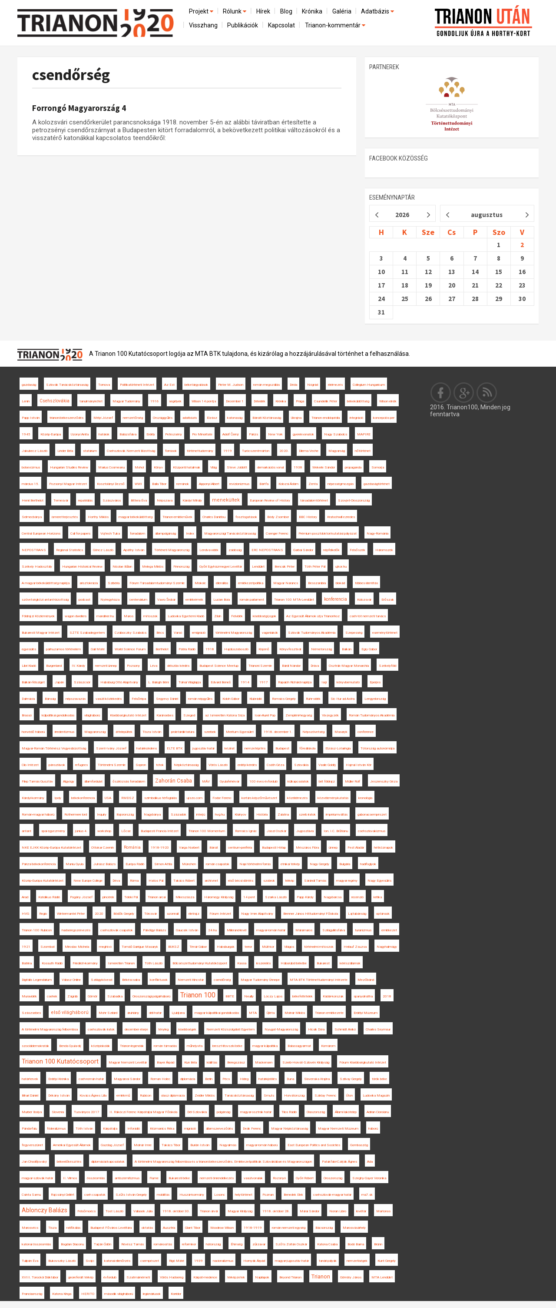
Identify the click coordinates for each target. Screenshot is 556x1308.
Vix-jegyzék (330, 715)
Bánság (50, 699)
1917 (263, 682)
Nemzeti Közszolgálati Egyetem (230, 1029)
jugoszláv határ (203, 748)
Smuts (269, 1095)
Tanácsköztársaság (239, 1095)
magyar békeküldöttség (135, 517)
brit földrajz (327, 781)
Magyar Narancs (285, 583)
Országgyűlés (162, 418)
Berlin (208, 1079)
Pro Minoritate (202, 434)
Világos (289, 947)
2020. (284, 451)
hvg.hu (220, 814)
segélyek (175, 401)
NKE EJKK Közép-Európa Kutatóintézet (51, 848)
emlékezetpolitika (250, 583)
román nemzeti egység (288, 1228)
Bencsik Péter (285, 567)
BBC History (308, 517)
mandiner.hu (105, 616)
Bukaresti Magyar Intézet (41, 633)
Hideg (244, 1079)
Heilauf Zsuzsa (355, 947)
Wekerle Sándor (323, 467)
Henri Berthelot (32, 500)
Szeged (189, 715)
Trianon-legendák (132, 1046)
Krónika (312, 11)
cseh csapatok (95, 1195)
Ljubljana (178, 1013)
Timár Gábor (198, 947)
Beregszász (236, 1062)
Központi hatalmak (186, 467)
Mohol (139, 467)
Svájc (90, 1261)
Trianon (320, 1276)
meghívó (105, 947)
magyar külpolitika (265, 1046)
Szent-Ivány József (111, 748)
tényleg (163, 1029)
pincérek (108, 897)
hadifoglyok (368, 864)
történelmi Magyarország (233, 633)
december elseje (136, 1029)
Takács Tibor (171, 1145)
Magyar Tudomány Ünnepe (260, 980)
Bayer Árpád (165, 1062)
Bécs (160, 633)
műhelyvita (194, 1046)
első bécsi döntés (240, 881)
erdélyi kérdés (247, 765)
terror (248, 947)
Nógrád (312, 385)
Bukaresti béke (179, 1178)
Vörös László (218, 765)
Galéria (341, 11)
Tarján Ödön (102, 1244)
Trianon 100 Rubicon (37, 930)
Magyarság (336, 451)
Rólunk (235, 11)
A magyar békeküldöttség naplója (46, 583)
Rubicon (145, 1095)
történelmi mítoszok (319, 947)
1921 (26, 947)
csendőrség (71, 74)
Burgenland (54, 666)
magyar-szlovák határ (37, 1178)
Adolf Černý (230, 434)
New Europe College (88, 881)
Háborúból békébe (294, 963)
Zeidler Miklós (205, 1095)
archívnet (211, 881)
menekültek (226, 500)
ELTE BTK (174, 748)
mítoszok (150, 616)
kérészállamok (350, 963)
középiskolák (100, 1046)
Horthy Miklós (98, 517)
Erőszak (387, 600)
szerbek (210, 732)
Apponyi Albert (209, 484)
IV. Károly (78, 666)
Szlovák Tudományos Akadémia (311, 633)
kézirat (230, 748)
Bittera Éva (139, 500)
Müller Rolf (352, 781)
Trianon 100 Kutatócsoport (60, 1061)
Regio (43, 914)
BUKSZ (173, 947)
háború (373, 1129)
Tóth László (153, 963)
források (171, 451)
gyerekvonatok (303, 434)
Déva (116, 881)
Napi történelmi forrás (255, 864)
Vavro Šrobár (166, 600)
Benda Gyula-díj (70, 1046)
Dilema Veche (308, 451)
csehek (52, 996)
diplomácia (187, 1079)
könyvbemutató (348, 682)
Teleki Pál (131, 897)
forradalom (137, 533)
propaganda (353, 467)
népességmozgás (341, 484)
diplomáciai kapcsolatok (108, 1162)
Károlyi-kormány (33, 798)
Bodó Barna (356, 1244)
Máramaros (303, 930)
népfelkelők (331, 550)
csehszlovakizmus (371, 831)
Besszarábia (317, 583)
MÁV (206, 781)
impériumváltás (337, 814)
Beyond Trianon (290, 1277)
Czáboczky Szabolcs (130, 633)
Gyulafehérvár (229, 781)
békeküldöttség (358, 401)
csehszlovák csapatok (116, 930)
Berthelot (162, 649)
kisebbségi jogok (264, 616)
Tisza (52, 1228)
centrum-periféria (240, 848)
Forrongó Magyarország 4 (79, 108)
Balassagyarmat (299, 1046)
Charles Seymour (378, 1029)
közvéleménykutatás (333, 798)
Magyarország (95, 732)
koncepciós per (383, 418)
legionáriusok (152, 1294)
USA (108, 798)
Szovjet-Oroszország (354, 500)
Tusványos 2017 (86, 1112)
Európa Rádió (135, 864)
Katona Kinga (61, 1294)
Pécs (226, 1079)
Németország (321, 649)
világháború (92, 715)
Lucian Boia (221, 600)
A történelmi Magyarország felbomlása (50, 1029)
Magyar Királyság (240, 1211)
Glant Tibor (192, 1228)
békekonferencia (83, 798)
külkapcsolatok (298, 781)
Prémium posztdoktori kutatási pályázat (327, 533)
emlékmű (123, 1095)
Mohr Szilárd (108, 1013)
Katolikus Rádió (49, 897)
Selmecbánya (32, 517)
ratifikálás (73, 1228)
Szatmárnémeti (138, 1277)
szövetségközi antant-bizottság (45, 600)
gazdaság (29, 385)
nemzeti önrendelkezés (217, 1178)
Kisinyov (240, 814)
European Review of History (270, 500)
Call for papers (80, 533)
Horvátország (294, 1095)
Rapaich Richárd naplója (294, 682)
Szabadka (114, 996)
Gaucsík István (187, 930)
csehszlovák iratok (101, 1029)
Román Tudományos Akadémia (371, 715)
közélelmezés (297, 798)
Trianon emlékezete (329, 1013)
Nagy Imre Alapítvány (257, 914)
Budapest (282, 748)
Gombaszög (359, 1145)
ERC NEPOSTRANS (267, 550)
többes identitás (366, 583)
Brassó (27, 715)
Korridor (176, 1294)
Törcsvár (150, 914)
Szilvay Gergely (351, 1079)
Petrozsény (173, 434)
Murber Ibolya (32, 1112)
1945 (26, 434)
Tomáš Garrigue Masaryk (140, 947)
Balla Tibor (159, 484)
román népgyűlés (200, 699)
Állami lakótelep (346, 1112)
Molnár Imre (143, 1145)
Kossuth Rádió (52, 963)
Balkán (346, 649)
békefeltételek (302, 996)
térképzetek (236, 1277)
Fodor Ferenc (222, 798)
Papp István (31, 418)
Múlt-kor (268, 947)
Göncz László (103, 550)
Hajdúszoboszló (236, 649)
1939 (198, 1261)
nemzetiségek (357, 1261)
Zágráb (72, 996)
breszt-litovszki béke (227, 1046)
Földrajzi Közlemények (38, 616)
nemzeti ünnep (106, 666)
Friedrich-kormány (85, 963)
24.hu (212, 930)
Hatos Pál (156, 881)
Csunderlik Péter (325, 401)
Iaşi (324, 682)
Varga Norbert (189, 848)
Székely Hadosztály (37, 567)
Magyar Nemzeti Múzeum (338, 1129)
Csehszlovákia (55, 400)
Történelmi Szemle (112, 765)
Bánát (213, 848)
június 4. (81, 831)
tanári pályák (328, 1261)
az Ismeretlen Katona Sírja (225, 715)
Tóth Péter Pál (314, 567)
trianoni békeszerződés (66, 418)
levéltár (361, 1211)
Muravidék (29, 996)
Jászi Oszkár (276, 831)
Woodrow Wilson (222, 1228)
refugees (81, 765)
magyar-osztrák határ (255, 1112)
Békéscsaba (131, 980)
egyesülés (29, 649)
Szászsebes (31, 1013)
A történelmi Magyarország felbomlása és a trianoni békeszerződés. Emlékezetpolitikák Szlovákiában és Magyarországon (223, 1162)
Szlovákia (301, 765)
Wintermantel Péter (71, 914)
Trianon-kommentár (336, 25)
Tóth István (84, 1129)
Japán (59, 682)
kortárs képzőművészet (259, 798)
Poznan (268, 1195)
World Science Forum (130, 649)
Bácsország (324, 1228)
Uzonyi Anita (80, 434)
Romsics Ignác (246, 831)
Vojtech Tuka (110, 533)
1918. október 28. (276, 1211)
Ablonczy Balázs (44, 1210)
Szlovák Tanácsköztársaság (67, 385)
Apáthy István (133, 550)
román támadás (165, 1046)
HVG (25, 914)
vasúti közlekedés (109, 699)
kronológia (365, 798)
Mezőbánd (365, 980)
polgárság (223, 1112)
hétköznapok (383, 848)
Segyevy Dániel (167, 699)
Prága (300, 401)
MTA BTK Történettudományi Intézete (319, 980)
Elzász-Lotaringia (338, 748)
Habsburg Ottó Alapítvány (119, 682)
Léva (153, 666)
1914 (245, 682)
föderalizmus (56, 1129)
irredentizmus (64, 732)
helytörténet (243, 1195)
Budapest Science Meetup (218, 666)
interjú (200, 814)
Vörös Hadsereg (171, 1277)
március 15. (30, 484)
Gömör (92, 996)
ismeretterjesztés (65, 517)
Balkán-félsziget (33, 682)
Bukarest (323, 963)
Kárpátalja (110, 1129)
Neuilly (249, 996)
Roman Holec (160, 1079)
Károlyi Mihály (192, 500)
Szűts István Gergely (131, 1195)
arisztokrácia (88, 583)
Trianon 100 (197, 995)
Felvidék (237, 616)
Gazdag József (112, 1145)
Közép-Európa (50, 434)
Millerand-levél (236, 930)
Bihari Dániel (30, 1095)
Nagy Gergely (319, 864)
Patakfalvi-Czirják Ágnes (339, 1162)
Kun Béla (190, 1062)
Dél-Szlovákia (197, 1112)
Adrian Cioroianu (378, 1112)
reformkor (189, 1244)
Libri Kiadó (29, 666)
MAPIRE (364, 434)
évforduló (109, 1277)
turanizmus (363, 930)
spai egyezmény (53, 831)
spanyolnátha (363, 996)
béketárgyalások (196, 385)
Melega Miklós (152, 567)
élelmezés (335, 385)
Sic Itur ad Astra (342, 699)
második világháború (118, 1294)
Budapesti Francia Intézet (160, 831)
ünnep (333, 848)
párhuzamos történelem (63, 649)
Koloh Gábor (230, 699)
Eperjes (375, 682)
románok (182, 484)
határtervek (30, 1079)
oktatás (147, 1228)
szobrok (269, 881)
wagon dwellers (75, 616)
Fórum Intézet (220, 914)
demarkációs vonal (270, 467)
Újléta (271, 1013)
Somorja (377, 467)
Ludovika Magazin (376, 1095)
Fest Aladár (356, 848)
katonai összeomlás (36, 1244)
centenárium (138, 600)
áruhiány (133, 1013)
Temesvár (60, 500)
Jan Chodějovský (34, 1162)
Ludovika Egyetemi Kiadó (186, 616)
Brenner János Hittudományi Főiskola (310, 914)
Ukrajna (296, 418)
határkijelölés (267, 1079)
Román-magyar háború (38, 814)
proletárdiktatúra (182, 732)
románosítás (163, 1244)
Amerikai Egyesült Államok (72, 1145)
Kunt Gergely (386, 1261)
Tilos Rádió (289, 1112)
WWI (138, 484)
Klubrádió (255, 699)
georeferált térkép (80, 1277)
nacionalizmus (223, 1261)
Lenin (26, 401)
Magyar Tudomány (126, 401)
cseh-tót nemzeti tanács (368, 616)
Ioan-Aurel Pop (265, 715)
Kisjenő (263, 649)
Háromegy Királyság (218, 897)
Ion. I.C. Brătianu (336, 831)
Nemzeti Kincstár (191, 980)
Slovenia (58, 1112)
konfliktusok (159, 980)
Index (190, 533)
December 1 (235, 401)
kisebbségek (187, 1029)
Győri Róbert (305, 1178)
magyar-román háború (262, 1145)
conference (365, 732)
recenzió (357, 897)
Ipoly (57, 798)
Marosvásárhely (354, 1228)
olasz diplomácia (173, 1095)
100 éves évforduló (263, 781)
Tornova (104, 385)
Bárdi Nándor (291, 666)
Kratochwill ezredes (341, 517)
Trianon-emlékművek (177, 517)
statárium (90, 451)
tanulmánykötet (91, 401)
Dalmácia (28, 699)
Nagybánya (152, 814)
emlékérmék (194, 600)
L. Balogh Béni (158, 682)
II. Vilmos (70, 1178)
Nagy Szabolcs (335, 434)
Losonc (219, 1195)
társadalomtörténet (314, 500)
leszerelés (263, 963)
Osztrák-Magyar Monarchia (349, 666)
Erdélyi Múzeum (365, 1013)
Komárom (328, 1046)
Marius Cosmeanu (111, 467)
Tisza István (151, 732)
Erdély (150, 434)
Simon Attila (163, 864)
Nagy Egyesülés (379, 881)
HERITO (87, 1294)
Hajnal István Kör (358, 765)
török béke (379, 1079)
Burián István (199, 1145)
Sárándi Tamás (315, 881)
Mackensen (263, 1062)
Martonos (383, 1211)
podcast (84, 600)
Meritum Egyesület (240, 732)
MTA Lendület (382, 1277)
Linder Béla (65, 451)
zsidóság (235, 550)
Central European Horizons (41, 533)
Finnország (181, 567)
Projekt (202, 11)
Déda (293, 385)
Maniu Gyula (74, 864)
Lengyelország (375, 699)
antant (26, 831)
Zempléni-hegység (298, 715)
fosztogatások (246, 517)
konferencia (335, 599)
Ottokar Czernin (102, 848)
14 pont (249, 897)
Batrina (27, 963)
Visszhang (203, 25)
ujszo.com (194, 798)
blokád (340, 583)
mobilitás (163, 1195)
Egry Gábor (369, 649)
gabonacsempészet (372, 814)
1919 (227, 451)
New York (275, 434)
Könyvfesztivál (290, 649)
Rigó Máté (176, 1261)
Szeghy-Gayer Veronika (369, 1178)
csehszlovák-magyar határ (332, 1195)
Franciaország (32, 1294)
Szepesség (353, 633)
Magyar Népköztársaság (289, 1129)
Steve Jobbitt (237, 467)
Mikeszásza (184, 897)
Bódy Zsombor (278, 517)
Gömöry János (350, 1277)
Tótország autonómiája (377, 748)
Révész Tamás (132, 1244)
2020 (99, 914)
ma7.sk (367, 1195)
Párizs (253, 434)
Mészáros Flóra (307, 848)
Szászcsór (82, 682)
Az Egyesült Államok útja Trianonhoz (313, 616)
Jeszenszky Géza (383, 781)
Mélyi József (103, 418)
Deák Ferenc (252, 1129)
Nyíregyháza (109, 600)
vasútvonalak (253, 1178)
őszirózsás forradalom (129, 781)
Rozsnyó (279, 1178)
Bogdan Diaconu (72, 1244)
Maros (128, 616)
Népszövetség (313, 732)
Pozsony (133, 666)
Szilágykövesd (101, 980)
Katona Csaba (327, 1244)
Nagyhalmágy (387, 947)
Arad (25, 897)
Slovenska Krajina (317, 1079)
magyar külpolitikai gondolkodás (217, 1013)
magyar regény (346, 881)
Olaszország (316, 1112)
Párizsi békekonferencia (39, 864)
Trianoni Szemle (260, 666)
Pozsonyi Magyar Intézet (68, 484)
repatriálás (85, 500)
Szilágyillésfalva (333, 930)
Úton (349, 1095)
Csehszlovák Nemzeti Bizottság (131, 451)
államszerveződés (219, 1129)
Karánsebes (164, 715)
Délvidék (259, 401)
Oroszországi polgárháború (151, 996)
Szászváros (112, 500)
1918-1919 (253, 1228)
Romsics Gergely (284, 699)
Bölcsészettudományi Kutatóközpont (199, 963)
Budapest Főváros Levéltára (111, 1228)
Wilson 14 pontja (204, 401)
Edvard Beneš (221, 682)
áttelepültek (124, 732)
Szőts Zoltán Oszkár (291, 1244)
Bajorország (125, 814)
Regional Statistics (69, 550)
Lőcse (126, 831)
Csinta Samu (31, 1195)
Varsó (178, 633)
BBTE (229, 996)
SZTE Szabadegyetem (87, 633)
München (189, 864)
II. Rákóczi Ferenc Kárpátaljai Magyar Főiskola (143, 1112)
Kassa (241, 963)
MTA (253, 1013)
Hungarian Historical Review (82, 567)
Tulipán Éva (30, 1261)
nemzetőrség (133, 418)
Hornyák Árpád (254, 1261)
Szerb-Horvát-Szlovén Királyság (305, 1062)
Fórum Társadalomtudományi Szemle (157, 583)
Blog (286, 11)
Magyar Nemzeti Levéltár (128, 1062)
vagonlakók (270, 633)
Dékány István (59, 1095)
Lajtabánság (357, 914)
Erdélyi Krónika (58, 1079)
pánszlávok (57, 765)
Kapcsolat (281, 25)
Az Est (169, 385)
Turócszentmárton (255, 451)
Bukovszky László (62, 1261)
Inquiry (101, 814)
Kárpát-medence (205, 1277)
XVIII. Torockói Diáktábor (40, 1277)
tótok (160, 765)
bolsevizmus (31, 467)
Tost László (114, 1211)
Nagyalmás (227, 1145)
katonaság (234, 418)
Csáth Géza (275, 765)
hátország (213, 1244)
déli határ (155, 1013)
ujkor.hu (341, 567)
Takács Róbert (184, 881)
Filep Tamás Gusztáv (37, 781)
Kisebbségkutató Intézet (128, 715)
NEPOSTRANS (34, 550)
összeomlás (96, 1178)
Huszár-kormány (191, 1195)
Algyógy (68, 781)
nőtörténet (363, 451)
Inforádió (133, 1129)
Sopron (141, 765)
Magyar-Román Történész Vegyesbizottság (54, 748)
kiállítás (212, 1062)
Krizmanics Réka (162, 1129)
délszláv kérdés (178, 666)
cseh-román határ (91, 1079)
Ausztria (169, 1228)
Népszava (164, 500)
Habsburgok (226, 947)
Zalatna (283, 814)
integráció (356, 418)
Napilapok (262, 1277)
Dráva (315, 666)
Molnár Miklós (295, 1013)
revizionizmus (239, 484)
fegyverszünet (32, 1145)
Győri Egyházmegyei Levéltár (220, 567)
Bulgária (344, 864)
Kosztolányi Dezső (111, 484)
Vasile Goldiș (327, 765)
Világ (213, 467)
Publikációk (242, 25)
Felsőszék (357, 550)
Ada (370, 1162)
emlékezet (389, 930)
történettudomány (200, 451)
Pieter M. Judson (230, 385)
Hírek (263, 11)
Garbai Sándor (303, 550)
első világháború (70, 1012)
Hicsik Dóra (316, 1029)
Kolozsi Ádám (288, 484)
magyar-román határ (270, 930)
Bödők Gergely (123, 914)
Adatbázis (378, 11)
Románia (132, 847)
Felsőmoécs (86, 1211)
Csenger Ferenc (277, 533)
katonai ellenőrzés (117, 1261)
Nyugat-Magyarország (281, 1029)
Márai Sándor (309, 1211)
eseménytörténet (384, 633)
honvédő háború (33, 732)
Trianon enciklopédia (325, 418)
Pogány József (81, 897)
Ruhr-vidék (313, 699)
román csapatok (217, 864)
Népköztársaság (186, 765)
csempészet (149, 1261)
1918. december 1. (278, 732)
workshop (104, 831)
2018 (387, 996)
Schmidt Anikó (345, 1029)
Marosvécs (30, 1228)
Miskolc (200, 583)
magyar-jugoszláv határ (292, 1261)
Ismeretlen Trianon (121, 963)
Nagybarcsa (332, 897)
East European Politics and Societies (314, 1145)
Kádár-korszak (333, 996)
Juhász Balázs (104, 864)
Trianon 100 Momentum (207, 831)
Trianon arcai (156, 897)
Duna (290, 1079)
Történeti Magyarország (171, 550)
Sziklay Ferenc (325, 1095)
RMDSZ (127, 798)
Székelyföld (387, 666)
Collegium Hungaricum (369, 385)
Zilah (217, 616)
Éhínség (236, 1244)
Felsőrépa (139, 699)
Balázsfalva (127, 434)
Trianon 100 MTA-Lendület (294, 600)
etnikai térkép (290, 864)
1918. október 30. (176, 1211)
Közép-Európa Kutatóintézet (42, 881)
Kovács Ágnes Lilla (92, 1095)
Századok (178, 814)
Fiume (154, 1178)
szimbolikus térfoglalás (160, 798)
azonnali (173, 914)
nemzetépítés (255, 748)
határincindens (146, 748)
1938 (298, 467)
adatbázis (189, 418)
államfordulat (93, 781)
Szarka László (276, 897)
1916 (154, 401)
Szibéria (113, 583)
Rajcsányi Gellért (62, 1195)
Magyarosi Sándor (127, 1079)
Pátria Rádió (187, 649)
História (262, 814)
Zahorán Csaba (173, 781)
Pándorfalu (29, 1129)
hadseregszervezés (76, 930)
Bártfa (263, 484)
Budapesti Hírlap (274, 848)
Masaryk (341, 732)
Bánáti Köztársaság (266, 418)
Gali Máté (98, 649)
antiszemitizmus (127, 1178)
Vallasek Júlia (142, 1211)
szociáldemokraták (35, 1046)
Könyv (158, 467)
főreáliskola (307, 748)
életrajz (194, 914)
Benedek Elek (293, 1195)
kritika (378, 897)
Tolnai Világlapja (190, 682)
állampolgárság (165, 533)
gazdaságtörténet (377, 484)
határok (104, 434)
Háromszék (384, 550)
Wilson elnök (388, 401)
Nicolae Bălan (122, 567)
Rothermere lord (75, 814)
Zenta (313, 484)
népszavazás (76, 699)
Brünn (378, 1244)
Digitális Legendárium (37, 980)
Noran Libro (337, 1211)
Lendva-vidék (208, 550)
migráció (190, 1129)
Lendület (258, 567)
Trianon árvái (209, 1211)
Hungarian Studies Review (69, 467)
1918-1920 (160, 848)
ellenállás (222, 583)
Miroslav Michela (77, 947)
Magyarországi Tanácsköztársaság (230, 533)
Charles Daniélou (213, 517)
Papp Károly (305, 897)
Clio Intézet (30, 765)
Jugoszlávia (305, 831)
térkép (289, 881)
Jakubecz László (34, 451)
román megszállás (266, 385)
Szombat (47, 947)
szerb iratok (307, 814)
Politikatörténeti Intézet (137, 385)
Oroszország (333, 1178)
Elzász (212, 418)
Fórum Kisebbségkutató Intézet (362, 1062)
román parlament (252, 600)
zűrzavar (258, 1244)
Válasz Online (71, 980)
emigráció (198, 633)
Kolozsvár (364, 600)
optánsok (383, 914)
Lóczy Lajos (273, 996)
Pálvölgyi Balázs (154, 930)
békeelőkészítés (69, 1162)
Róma (134, 881)
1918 (209, 649)
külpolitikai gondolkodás (58, 715)
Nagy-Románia (377, 533)
